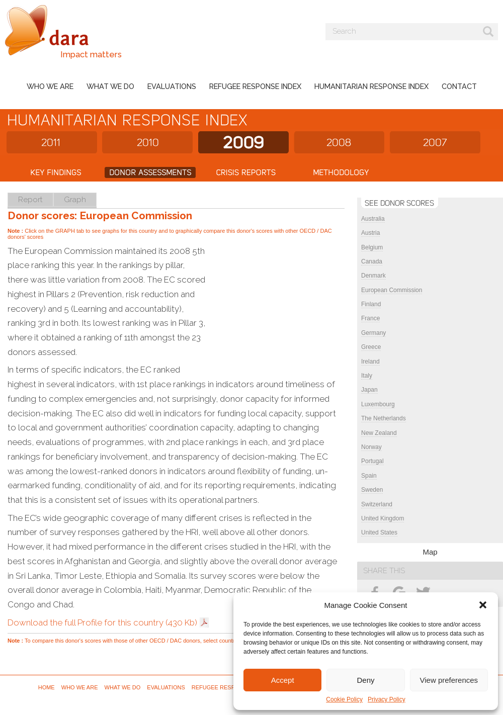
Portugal (372, 461)
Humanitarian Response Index (371, 86)
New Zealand (379, 432)
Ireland (370, 361)
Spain (369, 475)
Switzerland (376, 504)
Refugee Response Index (255, 86)
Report (30, 199)
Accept (282, 680)
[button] (483, 605)
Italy (366, 375)
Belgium (372, 247)
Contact (459, 86)
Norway (371, 447)
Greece (371, 346)
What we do (110, 86)
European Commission (391, 290)
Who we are (50, 86)
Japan (369, 389)
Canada (371, 261)
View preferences (449, 680)
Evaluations (171, 86)
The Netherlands (383, 418)
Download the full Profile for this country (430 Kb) (102, 622)
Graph (75, 199)
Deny (365, 680)
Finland (371, 304)
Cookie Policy (344, 699)
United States (379, 532)
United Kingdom (382, 518)
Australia (373, 218)
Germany (373, 332)
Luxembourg (378, 404)
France (370, 318)
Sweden (372, 489)
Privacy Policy (386, 699)
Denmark (373, 275)
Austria (370, 232)
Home (46, 687)
